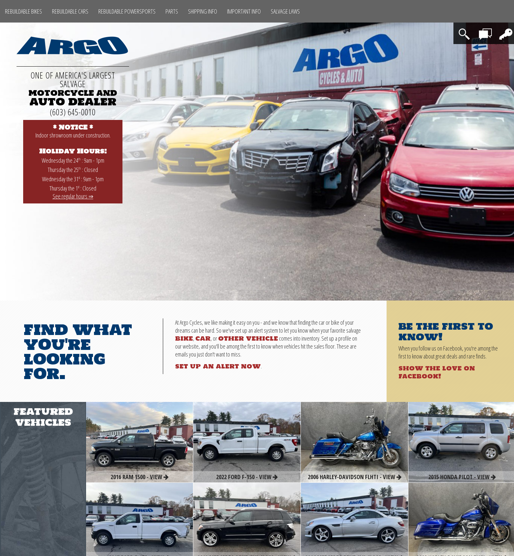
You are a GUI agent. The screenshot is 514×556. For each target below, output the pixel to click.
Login (504, 30)
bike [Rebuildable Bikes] (184, 338)
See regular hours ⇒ (73, 196)
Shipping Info (202, 11)
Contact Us (486, 33)
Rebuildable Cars (70, 11)
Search (465, 30)
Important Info (244, 11)
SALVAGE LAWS (285, 11)
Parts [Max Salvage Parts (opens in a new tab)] (171, 11)
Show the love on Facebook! (436, 372)
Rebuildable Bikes (23, 11)
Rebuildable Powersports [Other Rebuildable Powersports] (127, 11)
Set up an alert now (218, 366)
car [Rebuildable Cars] (202, 338)
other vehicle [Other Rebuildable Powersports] (248, 338)
